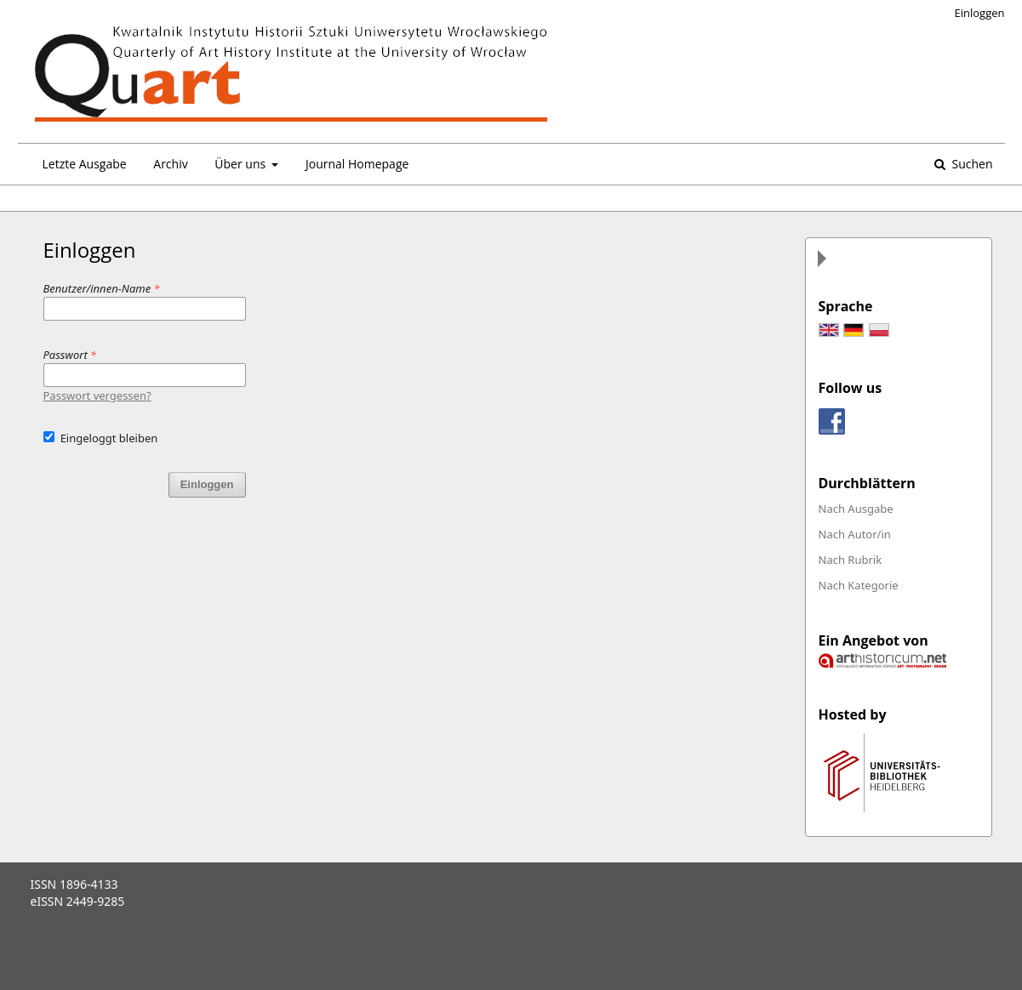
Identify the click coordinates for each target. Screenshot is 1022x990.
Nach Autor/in (855, 534)
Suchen (971, 164)
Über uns (241, 164)
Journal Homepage (356, 164)
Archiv (170, 164)
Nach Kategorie (859, 585)
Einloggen (980, 12)
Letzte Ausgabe (85, 164)
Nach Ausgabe (856, 508)
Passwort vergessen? (97, 395)
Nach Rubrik (850, 559)
